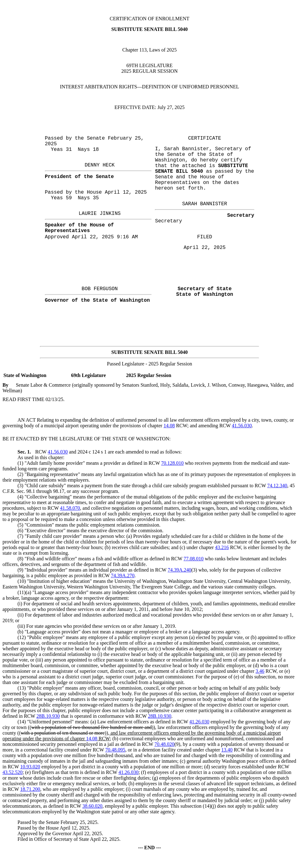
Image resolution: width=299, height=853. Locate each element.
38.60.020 (92, 806)
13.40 (226, 749)
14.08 (169, 425)
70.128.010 (172, 463)
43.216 (222, 547)
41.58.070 (70, 508)
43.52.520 (12, 772)
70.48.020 (164, 744)
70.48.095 (115, 749)
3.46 (260, 671)
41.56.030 (242, 425)
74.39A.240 (180, 570)
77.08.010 (194, 558)
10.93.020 (30, 766)
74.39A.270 (123, 575)
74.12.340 (277, 485)
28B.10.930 (48, 716)
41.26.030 (199, 721)
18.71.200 (30, 789)
